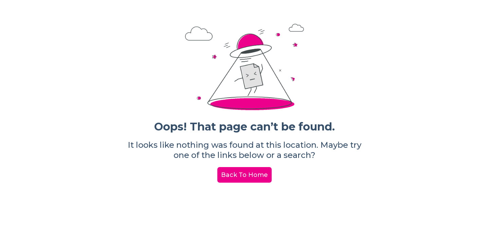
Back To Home (244, 175)
